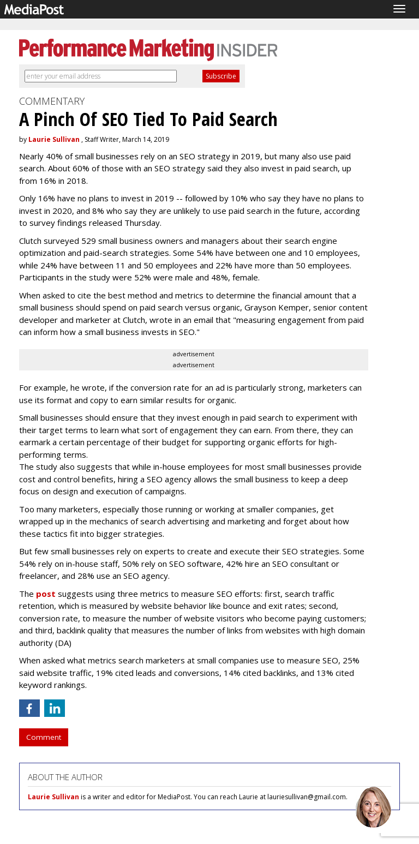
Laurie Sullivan (54, 139)
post (46, 593)
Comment (43, 737)
